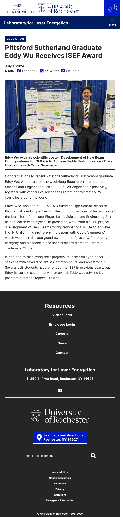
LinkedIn (70, 71)
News (62, 343)
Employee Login (62, 324)
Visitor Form (62, 315)
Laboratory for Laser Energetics (36, 22)
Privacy (59, 489)
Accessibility (60, 472)
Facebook (27, 71)
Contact (62, 352)
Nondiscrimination (60, 478)
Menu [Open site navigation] (112, 22)
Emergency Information (60, 500)
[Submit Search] (93, 455)
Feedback (60, 483)
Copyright (60, 495)
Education (15, 38)
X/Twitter (49, 71)
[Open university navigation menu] (112, 8)
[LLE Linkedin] (60, 391)
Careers (62, 333)
